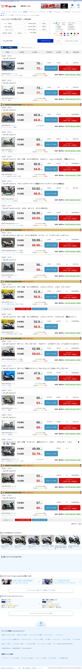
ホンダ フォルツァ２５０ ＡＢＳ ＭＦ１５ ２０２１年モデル (25, 208)
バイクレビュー (57, 11)
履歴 (79, 7)
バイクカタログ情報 (30, 643)
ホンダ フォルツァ (9, 58)
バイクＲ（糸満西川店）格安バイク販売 (11, 176)
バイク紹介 (48, 639)
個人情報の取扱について (11, 668)
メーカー (8, 11)
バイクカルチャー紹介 (18, 643)
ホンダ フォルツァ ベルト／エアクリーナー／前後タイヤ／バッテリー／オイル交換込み (33, 184)
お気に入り (72, 7)
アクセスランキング (26, 639)
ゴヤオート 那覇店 (6, 100)
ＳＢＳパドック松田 (6, 385)
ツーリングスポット (49, 635)
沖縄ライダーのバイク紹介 (8, 635)
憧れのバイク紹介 (6, 643)
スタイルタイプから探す (27, 658)
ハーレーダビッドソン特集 (44, 643)
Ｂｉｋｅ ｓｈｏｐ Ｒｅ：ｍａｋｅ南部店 (12, 252)
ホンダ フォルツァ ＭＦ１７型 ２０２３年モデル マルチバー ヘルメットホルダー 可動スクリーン (39, 159)
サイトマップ (77, 1)
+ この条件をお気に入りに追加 (71, 40)
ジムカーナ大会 (66, 639)
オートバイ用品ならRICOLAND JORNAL (63, 643)
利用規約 (3, 668)
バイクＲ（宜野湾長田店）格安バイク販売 (11, 334)
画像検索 (25, 11)
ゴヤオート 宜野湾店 (6, 151)
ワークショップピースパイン (8, 488)
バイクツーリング (76, 11)
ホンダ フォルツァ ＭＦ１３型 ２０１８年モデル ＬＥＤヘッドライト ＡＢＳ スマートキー (36, 287)
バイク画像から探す (63, 658)
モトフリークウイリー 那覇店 (9, 127)
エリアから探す (52, 658)
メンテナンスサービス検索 (35, 635)
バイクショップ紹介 (38, 639)
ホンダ (3, 56)
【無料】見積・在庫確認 (69, 68)
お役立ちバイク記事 (22, 635)
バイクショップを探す (40, 658)
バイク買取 (49, 11)
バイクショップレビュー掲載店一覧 (10, 639)
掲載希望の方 (28, 668)
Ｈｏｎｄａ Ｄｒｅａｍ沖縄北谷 (9, 200)
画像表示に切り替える (26, 47)
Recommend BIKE (26, 648)
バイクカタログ (66, 11)
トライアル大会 (76, 639)
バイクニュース (56, 639)
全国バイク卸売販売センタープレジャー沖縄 (12, 461)
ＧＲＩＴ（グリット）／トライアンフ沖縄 (11, 75)
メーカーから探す (14, 658)
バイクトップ (5, 658)
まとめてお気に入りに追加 (40, 308)
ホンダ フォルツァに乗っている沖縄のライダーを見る (41, 590)
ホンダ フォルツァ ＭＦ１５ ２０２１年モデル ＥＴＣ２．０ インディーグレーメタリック (36, 235)
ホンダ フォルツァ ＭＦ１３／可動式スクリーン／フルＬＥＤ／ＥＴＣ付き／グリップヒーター (36, 368)
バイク (3, 11)
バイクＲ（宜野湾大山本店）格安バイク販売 (12, 304)
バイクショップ (33, 11)
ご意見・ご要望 (21, 668)
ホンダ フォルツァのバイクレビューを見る (41, 613)
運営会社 (34, 668)
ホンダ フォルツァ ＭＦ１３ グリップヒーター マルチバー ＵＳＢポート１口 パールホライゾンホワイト (41, 344)
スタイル (14, 11)
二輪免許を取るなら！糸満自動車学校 (11, 648)
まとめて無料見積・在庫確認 (23, 308)
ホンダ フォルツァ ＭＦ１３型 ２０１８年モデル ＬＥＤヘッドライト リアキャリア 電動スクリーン (39, 317)
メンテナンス (41, 11)
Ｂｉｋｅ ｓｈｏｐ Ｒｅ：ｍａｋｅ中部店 (12, 225)
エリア (20, 11)
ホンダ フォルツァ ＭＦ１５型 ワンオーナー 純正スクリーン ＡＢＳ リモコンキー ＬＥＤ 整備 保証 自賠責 (41, 443)
